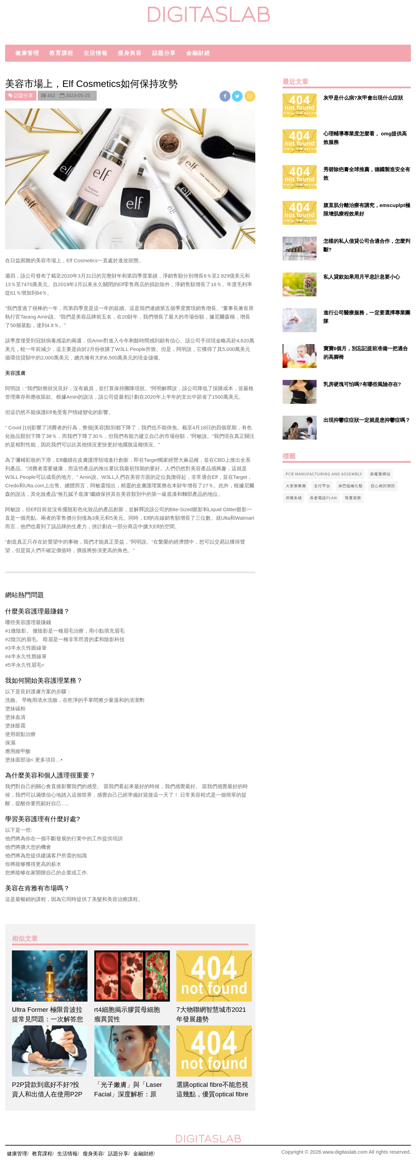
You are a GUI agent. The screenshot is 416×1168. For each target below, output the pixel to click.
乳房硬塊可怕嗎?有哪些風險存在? (362, 384)
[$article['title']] (48, 976)
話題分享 (164, 53)
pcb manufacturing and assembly (324, 473)
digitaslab (208, 14)
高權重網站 (380, 473)
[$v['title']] (300, 105)
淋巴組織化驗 (350, 485)
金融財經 (198, 53)
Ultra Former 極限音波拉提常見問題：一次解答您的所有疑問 (47, 1019)
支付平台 (322, 485)
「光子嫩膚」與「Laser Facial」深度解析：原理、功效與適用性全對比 (129, 1094)
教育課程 (61, 53)
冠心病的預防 (383, 485)
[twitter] (238, 96)
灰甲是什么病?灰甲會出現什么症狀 (363, 98)
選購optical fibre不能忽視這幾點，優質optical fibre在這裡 (212, 1094)
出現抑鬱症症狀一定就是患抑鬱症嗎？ (366, 420)
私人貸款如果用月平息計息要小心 (361, 277)
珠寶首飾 (353, 497)
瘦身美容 (130, 53)
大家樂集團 (296, 485)
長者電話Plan (323, 497)
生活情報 (96, 53)
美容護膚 (15, 373)
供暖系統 (294, 497)
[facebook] (226, 96)
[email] (249, 96)
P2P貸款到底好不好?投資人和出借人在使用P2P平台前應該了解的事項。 (47, 1094)
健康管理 (27, 53)
